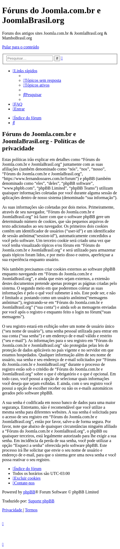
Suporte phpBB (41, 501)
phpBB (29, 492)
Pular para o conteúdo (20, 47)
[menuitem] (42, 80)
